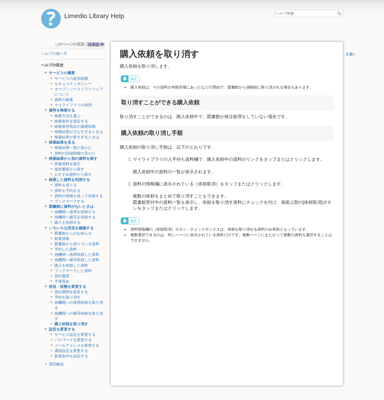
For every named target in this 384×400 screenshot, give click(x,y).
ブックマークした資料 (73, 271)
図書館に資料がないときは (71, 206)
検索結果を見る (62, 142)
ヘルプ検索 (340, 13)
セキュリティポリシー (73, 84)
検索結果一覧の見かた (73, 147)
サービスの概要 (62, 73)
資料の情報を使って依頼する (78, 196)
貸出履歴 (61, 276)
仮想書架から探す (69, 169)
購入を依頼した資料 (71, 265)
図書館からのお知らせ (73, 233)
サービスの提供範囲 (71, 78)
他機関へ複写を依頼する (75, 217)
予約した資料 (65, 249)
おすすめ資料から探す (73, 174)
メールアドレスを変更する (76, 345)
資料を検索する (62, 110)
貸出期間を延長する (71, 292)
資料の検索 (63, 100)
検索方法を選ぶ (67, 116)
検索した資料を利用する (69, 180)
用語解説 (56, 364)
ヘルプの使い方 (54, 53)
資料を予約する (67, 190)
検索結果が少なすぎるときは (78, 132)
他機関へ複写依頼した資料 (76, 260)
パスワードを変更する (73, 340)
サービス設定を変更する (75, 334)
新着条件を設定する (71, 356)
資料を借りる (65, 185)
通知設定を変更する (71, 351)
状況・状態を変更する (67, 286)
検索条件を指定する (71, 121)
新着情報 (61, 238)
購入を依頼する (67, 222)
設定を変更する (62, 329)
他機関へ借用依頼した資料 (76, 254)
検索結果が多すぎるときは (76, 137)
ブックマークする (69, 201)
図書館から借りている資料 (76, 244)
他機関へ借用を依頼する (75, 212)
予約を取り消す (67, 297)
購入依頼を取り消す (71, 324)
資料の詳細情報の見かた (75, 153)
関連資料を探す (67, 164)
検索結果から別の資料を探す (73, 158)
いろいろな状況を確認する (71, 228)
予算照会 (61, 281)
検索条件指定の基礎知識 (75, 126)
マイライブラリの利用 (73, 105)
